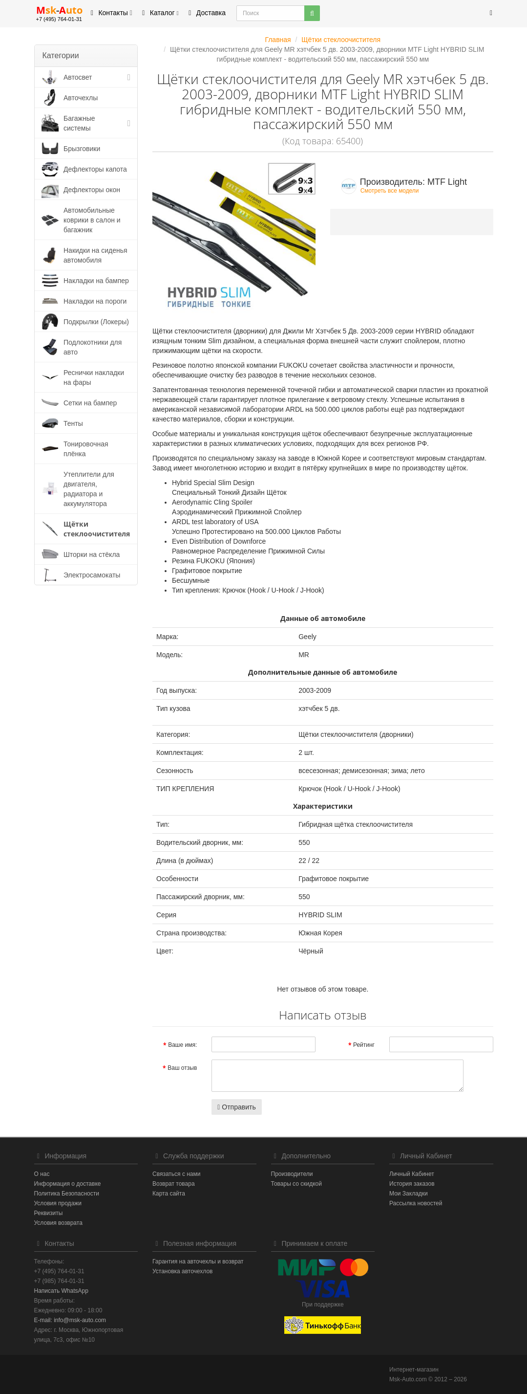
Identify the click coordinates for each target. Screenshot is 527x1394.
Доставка (206, 13)
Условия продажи (58, 1203)
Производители (292, 1174)
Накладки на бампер (96, 281)
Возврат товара (173, 1183)
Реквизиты (48, 1213)
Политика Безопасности (66, 1193)
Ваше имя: (182, 1044)
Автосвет (77, 77)
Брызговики (81, 149)
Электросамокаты (91, 575)
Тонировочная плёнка (85, 449)
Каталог (159, 13)
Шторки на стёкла (91, 554)
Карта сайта (168, 1193)
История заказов (412, 1183)
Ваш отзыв (182, 1067)
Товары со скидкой (296, 1183)
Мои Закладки (408, 1193)
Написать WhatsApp (61, 1290)
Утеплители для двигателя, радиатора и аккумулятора (88, 489)
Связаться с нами (176, 1174)
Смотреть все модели (389, 190)
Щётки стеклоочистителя (96, 528)
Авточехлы (80, 98)
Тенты (73, 423)
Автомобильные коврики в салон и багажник (92, 220)
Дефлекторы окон (91, 190)
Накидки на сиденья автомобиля (95, 255)
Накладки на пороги (94, 301)
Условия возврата (58, 1222)
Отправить (236, 1107)
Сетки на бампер (90, 403)
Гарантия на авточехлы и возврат (198, 1261)
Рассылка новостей (415, 1203)
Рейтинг (364, 1044)
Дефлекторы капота (95, 169)
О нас (42, 1174)
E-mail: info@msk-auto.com (70, 1320)
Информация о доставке (67, 1183)
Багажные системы (79, 123)
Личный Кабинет (411, 1174)
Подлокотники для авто (92, 347)
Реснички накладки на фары (93, 377)
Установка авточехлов (182, 1271)
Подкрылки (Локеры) (96, 322)
